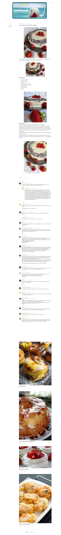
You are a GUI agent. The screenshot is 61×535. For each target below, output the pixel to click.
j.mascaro (23, 292)
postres (10, 27)
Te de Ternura (24, 236)
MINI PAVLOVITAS (23, 469)
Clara (23, 182)
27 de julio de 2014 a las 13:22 (28, 222)
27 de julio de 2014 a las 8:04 (28, 211)
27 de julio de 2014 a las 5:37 (29, 204)
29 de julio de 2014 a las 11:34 (28, 272)
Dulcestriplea (24, 217)
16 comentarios (25, 443)
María (23, 307)
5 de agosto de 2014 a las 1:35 (32, 313)
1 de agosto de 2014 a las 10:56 (28, 307)
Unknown (23, 204)
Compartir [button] (10, 23)
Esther (23, 222)
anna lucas (26, 188)
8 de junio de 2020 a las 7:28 (32, 188)
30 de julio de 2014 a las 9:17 (32, 298)
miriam (23, 211)
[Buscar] (51, 3)
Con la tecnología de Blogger (30, 532)
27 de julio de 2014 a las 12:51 (30, 217)
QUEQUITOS (22, 386)
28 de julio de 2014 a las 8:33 (29, 245)
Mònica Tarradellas (25, 313)
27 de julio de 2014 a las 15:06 (35, 228)
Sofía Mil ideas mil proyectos (26, 228)
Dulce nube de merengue (26, 441)
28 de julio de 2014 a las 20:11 (32, 266)
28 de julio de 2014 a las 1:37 (30, 236)
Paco (23, 272)
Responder (24, 202)
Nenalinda (23, 245)
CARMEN (23, 318)
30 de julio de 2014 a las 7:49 (34, 287)
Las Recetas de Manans (26, 287)
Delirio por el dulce (25, 298)
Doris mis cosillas (24, 266)
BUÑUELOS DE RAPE (24, 524)
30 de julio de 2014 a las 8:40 (29, 292)
